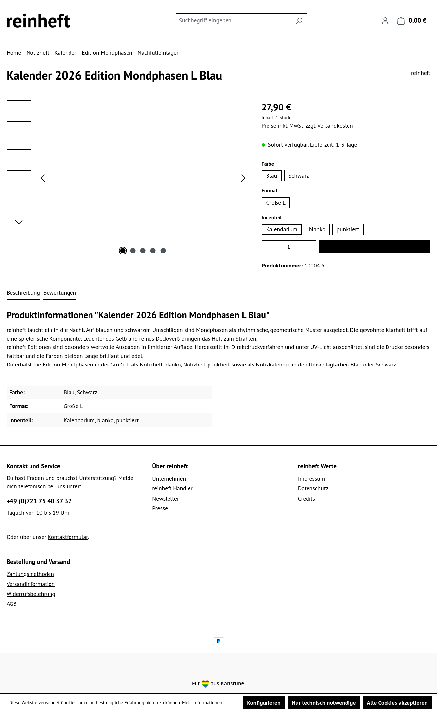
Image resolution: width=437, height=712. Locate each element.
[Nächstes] (243, 177)
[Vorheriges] (43, 177)
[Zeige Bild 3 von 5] (143, 250)
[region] (127, 177)
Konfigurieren (263, 702)
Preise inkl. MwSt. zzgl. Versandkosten (307, 125)
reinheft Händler (172, 488)
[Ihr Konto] (385, 20)
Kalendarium (281, 229)
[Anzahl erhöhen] (309, 246)
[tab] (23, 293)
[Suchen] (299, 20)
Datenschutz (313, 488)
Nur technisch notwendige (324, 702)
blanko (317, 229)
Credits (306, 498)
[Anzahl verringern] (268, 246)
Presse (160, 508)
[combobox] (234, 20)
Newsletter (165, 498)
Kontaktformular (68, 537)
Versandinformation (31, 584)
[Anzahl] (289, 246)
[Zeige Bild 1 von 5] (123, 250)
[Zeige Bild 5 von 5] (163, 250)
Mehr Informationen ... (204, 703)
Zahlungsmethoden (30, 574)
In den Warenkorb (374, 247)
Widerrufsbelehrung (31, 594)
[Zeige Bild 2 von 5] (132, 250)
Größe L (276, 202)
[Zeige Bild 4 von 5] (153, 250)
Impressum (311, 478)
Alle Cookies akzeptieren (397, 702)
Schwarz (298, 175)
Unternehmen (169, 478)
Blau (271, 175)
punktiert (348, 229)
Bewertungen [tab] (59, 292)
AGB (12, 603)
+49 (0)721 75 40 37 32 (39, 501)
